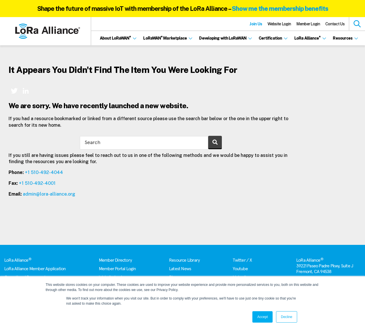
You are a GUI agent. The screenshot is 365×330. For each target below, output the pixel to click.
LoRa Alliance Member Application (35, 269)
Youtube (240, 269)
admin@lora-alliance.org (49, 194)
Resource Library (184, 260)
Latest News (180, 269)
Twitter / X (242, 260)
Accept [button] (262, 317)
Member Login (308, 24)
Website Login (279, 24)
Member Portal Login (117, 269)
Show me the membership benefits (280, 8)
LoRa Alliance (17, 260)
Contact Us (334, 24)
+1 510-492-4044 (44, 172)
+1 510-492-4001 (37, 183)
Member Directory (115, 260)
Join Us (256, 24)
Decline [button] (286, 317)
